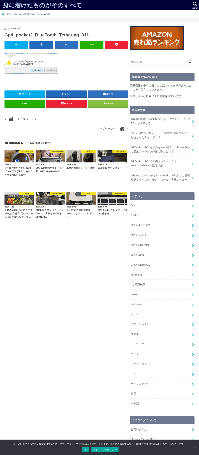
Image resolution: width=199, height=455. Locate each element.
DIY (133, 202)
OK (85, 449)
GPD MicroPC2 (140, 221)
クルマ (135, 306)
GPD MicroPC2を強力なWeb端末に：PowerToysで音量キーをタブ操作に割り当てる (160, 147)
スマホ (135, 325)
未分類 (135, 391)
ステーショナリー (141, 315)
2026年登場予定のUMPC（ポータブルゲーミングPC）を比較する (160, 120)
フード (135, 363)
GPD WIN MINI (140, 240)
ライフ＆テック (140, 373)
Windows (136, 296)
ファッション (139, 354)
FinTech (135, 211)
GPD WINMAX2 (140, 259)
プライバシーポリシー (144, 426)
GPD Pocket (138, 230)
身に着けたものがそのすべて (42, 5)
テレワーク (137, 334)
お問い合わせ (139, 417)
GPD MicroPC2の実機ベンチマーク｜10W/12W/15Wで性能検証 (153, 161)
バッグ (135, 344)
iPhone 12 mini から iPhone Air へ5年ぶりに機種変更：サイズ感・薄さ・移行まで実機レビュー (161, 174)
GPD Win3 (137, 249)
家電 (133, 382)
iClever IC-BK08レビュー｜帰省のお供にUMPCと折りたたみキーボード (160, 134)
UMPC (135, 287)
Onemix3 (136, 268)
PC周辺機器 (138, 278)
